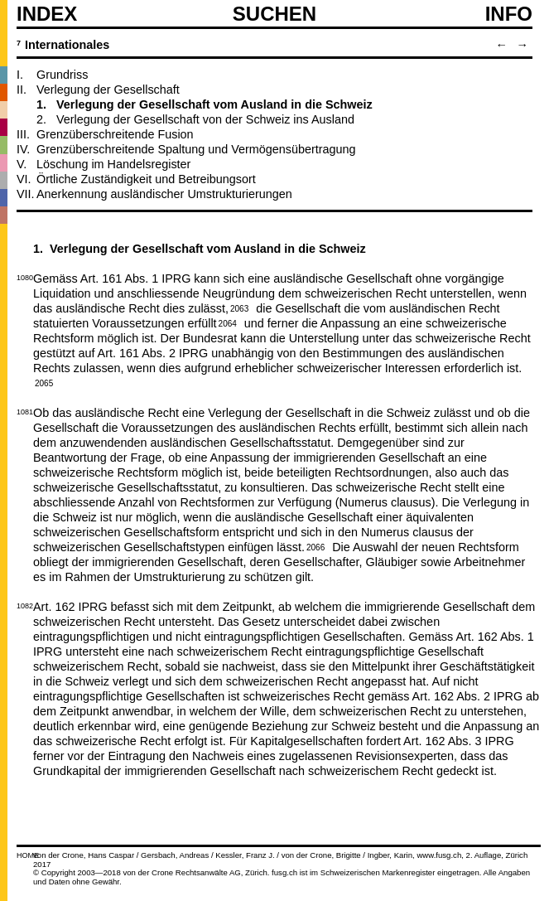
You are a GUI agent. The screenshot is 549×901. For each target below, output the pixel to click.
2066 (315, 546)
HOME (28, 855)
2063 (239, 307)
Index (47, 14)
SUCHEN (274, 13)
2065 (44, 382)
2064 (228, 322)
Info (508, 14)
